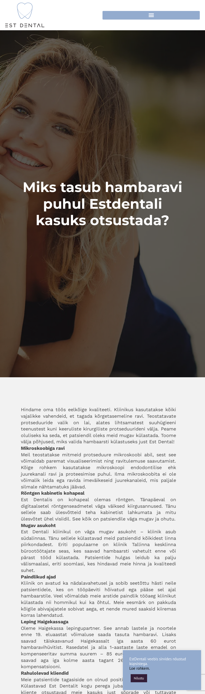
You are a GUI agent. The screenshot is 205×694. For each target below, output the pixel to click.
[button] (151, 15)
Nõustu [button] (139, 678)
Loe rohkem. (139, 668)
